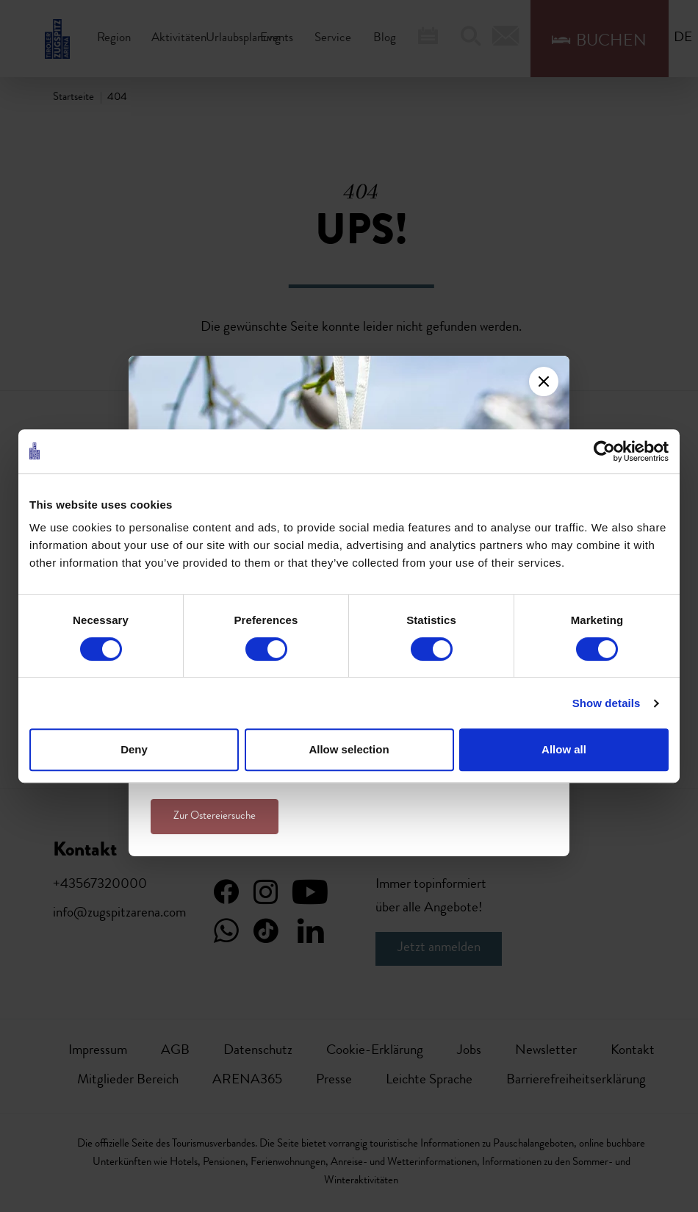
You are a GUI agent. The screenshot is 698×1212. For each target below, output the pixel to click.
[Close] (543, 381)
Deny (134, 749)
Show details (606, 703)
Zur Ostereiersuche (214, 816)
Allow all (564, 749)
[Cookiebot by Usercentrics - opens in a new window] (604, 451)
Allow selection (349, 749)
